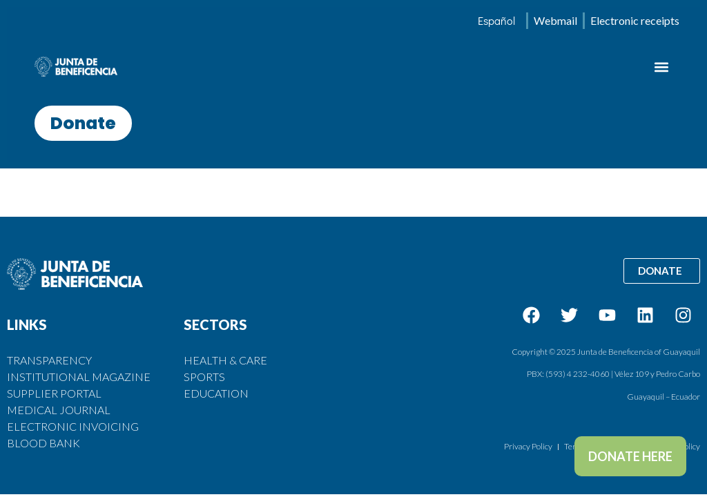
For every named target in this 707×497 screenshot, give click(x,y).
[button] (661, 66)
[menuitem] (496, 20)
